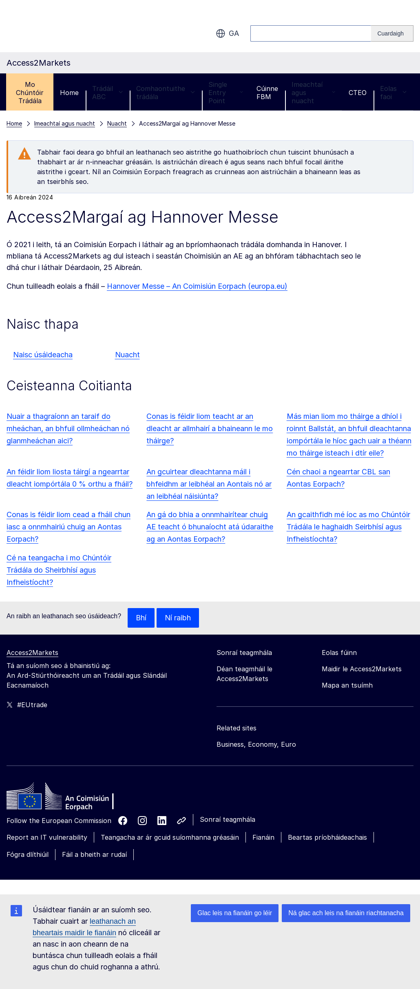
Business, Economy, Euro (256, 744)
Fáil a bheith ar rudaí (94, 854)
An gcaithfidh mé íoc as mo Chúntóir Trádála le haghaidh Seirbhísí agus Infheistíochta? (348, 526)
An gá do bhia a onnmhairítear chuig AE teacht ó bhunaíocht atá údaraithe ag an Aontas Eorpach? (209, 526)
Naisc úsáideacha (43, 354)
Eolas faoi (393, 92)
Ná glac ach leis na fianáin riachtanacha (346, 912)
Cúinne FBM (267, 92)
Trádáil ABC (107, 92)
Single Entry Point (225, 92)
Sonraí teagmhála (227, 819)
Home (69, 93)
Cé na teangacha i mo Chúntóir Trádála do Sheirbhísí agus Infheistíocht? (59, 569)
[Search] (392, 33)
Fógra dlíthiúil (28, 854)
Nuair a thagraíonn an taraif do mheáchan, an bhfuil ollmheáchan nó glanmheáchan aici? (68, 428)
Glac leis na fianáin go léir (234, 912)
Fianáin (263, 837)
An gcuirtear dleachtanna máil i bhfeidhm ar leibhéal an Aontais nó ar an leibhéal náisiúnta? (209, 483)
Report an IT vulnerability (47, 837)
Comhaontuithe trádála (165, 92)
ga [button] (227, 33)
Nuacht (127, 354)
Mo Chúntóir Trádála (30, 92)
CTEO (358, 93)
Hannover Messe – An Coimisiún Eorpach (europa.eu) (197, 286)
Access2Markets (32, 652)
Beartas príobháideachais (327, 837)
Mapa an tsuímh (347, 685)
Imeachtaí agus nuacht (313, 92)
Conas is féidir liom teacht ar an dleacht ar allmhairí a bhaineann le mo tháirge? (209, 428)
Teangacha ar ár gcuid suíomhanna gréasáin (170, 837)
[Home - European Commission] (66, 798)
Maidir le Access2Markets (362, 669)
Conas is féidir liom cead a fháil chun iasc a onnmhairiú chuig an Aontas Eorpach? (68, 526)
